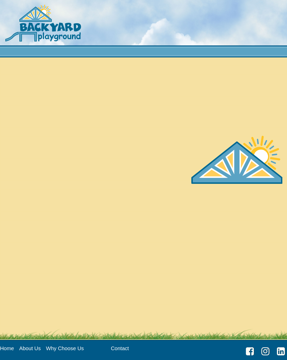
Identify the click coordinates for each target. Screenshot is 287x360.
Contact (120, 348)
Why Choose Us (65, 348)
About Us (30, 348)
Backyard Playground (43, 23)
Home (7, 348)
